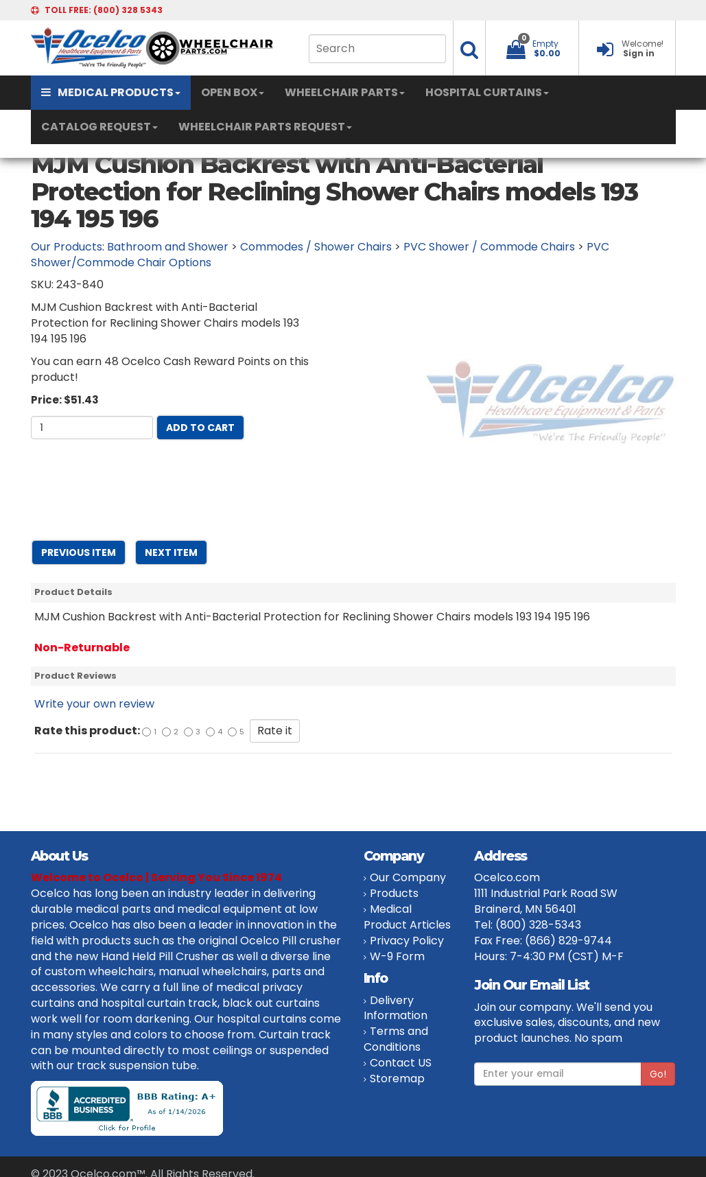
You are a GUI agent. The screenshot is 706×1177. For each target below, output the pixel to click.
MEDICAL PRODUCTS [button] (110, 92)
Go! (658, 1074)
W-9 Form (397, 956)
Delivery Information (395, 1008)
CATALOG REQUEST (99, 127)
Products (394, 893)
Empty (545, 43)
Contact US (401, 1063)
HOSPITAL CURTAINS (487, 92)
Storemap (397, 1078)
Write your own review (94, 704)
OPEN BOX (232, 92)
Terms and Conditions (396, 1039)
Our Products (66, 247)
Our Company (408, 877)
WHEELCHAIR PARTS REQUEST (265, 127)
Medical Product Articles (407, 917)
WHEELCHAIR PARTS (345, 92)
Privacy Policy (407, 940)
